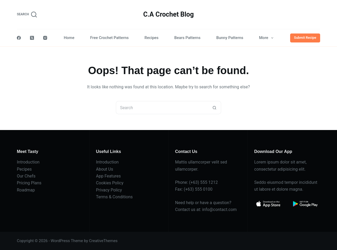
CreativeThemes (103, 240)
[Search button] (214, 107)
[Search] (27, 14)
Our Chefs (26, 176)
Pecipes (24, 169)
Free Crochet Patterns (109, 37)
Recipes (151, 37)
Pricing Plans (29, 182)
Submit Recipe (305, 38)
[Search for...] (162, 107)
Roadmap (26, 190)
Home (69, 37)
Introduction (28, 162)
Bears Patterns (187, 37)
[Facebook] (19, 38)
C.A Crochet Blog (168, 14)
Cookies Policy (109, 182)
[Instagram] (45, 38)
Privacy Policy (109, 190)
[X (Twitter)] (32, 38)
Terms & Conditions (114, 196)
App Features (108, 176)
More (267, 38)
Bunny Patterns (229, 37)
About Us (104, 169)
